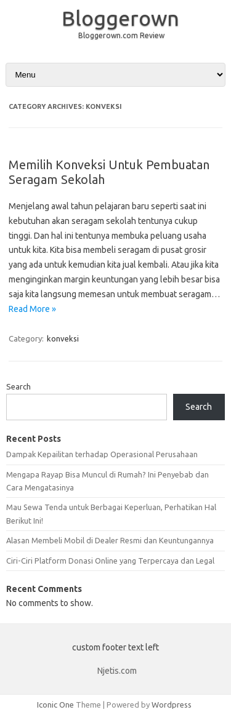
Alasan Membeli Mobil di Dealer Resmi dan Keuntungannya (110, 540)
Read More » (32, 309)
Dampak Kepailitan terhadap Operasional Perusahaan (102, 454)
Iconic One (55, 704)
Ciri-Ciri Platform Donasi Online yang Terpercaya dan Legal (110, 560)
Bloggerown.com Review (121, 35)
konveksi (63, 338)
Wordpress (172, 704)
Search (18, 386)
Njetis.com (117, 671)
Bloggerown (120, 18)
